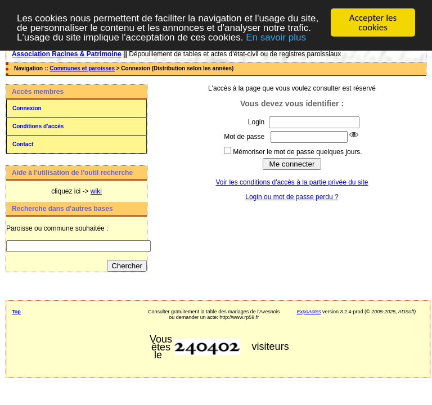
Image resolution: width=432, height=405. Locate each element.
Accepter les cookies (373, 22)
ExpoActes (308, 311)
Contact (22, 144)
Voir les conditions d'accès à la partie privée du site (291, 182)
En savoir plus (276, 37)
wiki (96, 191)
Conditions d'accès (38, 126)
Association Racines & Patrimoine (67, 54)
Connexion (27, 108)
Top (16, 311)
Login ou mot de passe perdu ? (291, 197)
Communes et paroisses (82, 68)
